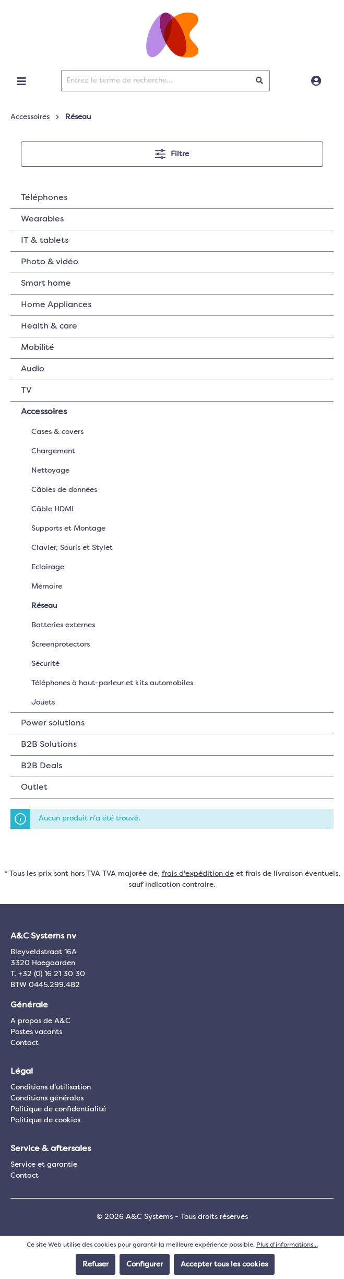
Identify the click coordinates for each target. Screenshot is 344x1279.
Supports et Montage (68, 528)
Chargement (53, 451)
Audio (32, 369)
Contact (24, 1043)
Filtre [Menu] (172, 152)
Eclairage (47, 567)
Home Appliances (56, 305)
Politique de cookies (45, 1120)
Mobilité (37, 348)
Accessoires (44, 412)
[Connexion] (316, 81)
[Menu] (21, 81)
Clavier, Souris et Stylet (72, 548)
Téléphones (44, 198)
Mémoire (46, 586)
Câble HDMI (52, 509)
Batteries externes (63, 625)
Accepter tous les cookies (224, 1264)
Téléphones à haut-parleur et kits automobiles (112, 683)
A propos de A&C (40, 1021)
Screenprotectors (60, 644)
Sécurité (45, 663)
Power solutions (53, 723)
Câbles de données (64, 490)
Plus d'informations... (287, 1245)
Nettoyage (50, 470)
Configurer (144, 1264)
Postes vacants (36, 1032)
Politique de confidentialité (58, 1109)
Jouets (43, 702)
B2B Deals (41, 766)
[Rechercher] (260, 80)
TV (26, 390)
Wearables (42, 219)
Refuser (95, 1264)
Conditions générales (47, 1098)
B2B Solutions (49, 745)
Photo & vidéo (49, 262)
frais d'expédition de (198, 873)
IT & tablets (44, 241)
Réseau (44, 605)
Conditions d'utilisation (50, 1087)
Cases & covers (57, 432)
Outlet (34, 787)
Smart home (46, 283)
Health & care (49, 326)
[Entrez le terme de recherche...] (155, 80)
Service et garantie (43, 1164)
